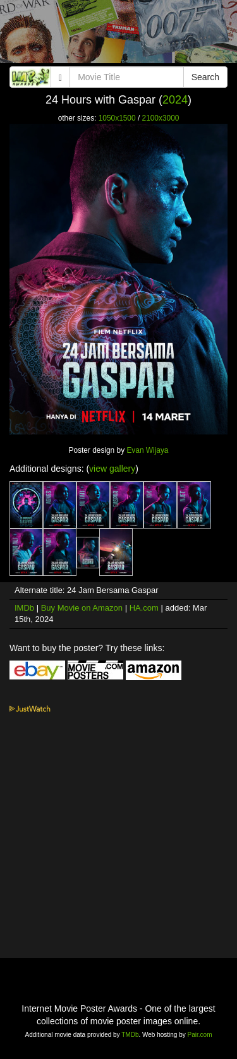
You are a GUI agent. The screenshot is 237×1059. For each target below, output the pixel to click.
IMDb (24, 608)
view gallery (112, 469)
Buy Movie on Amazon (82, 608)
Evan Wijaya (147, 450)
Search (205, 77)
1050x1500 (117, 118)
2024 (175, 99)
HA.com (144, 608)
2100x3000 (160, 118)
